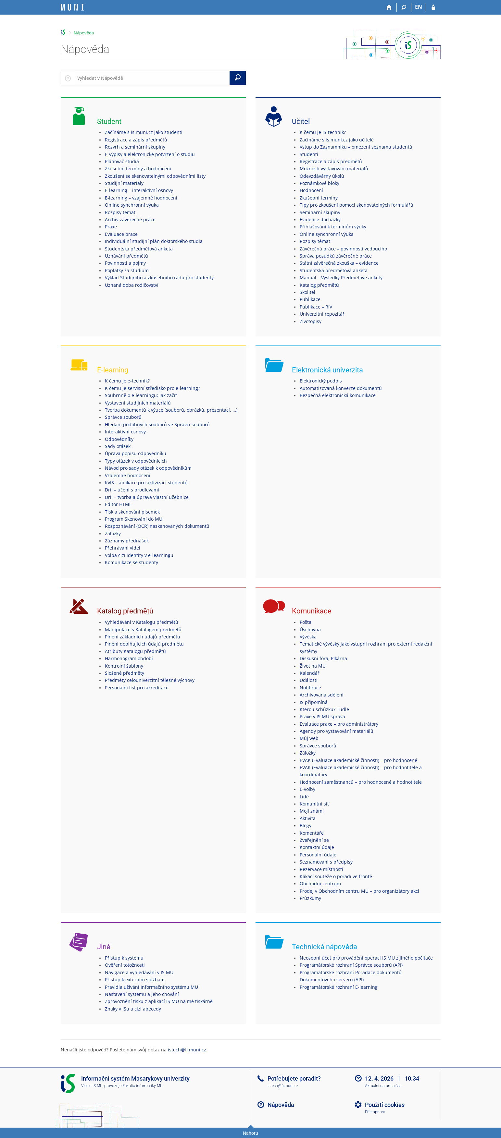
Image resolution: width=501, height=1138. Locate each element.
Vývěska (308, 637)
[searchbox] (152, 78)
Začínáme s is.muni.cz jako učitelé (337, 140)
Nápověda (84, 33)
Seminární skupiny (320, 212)
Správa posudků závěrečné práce (336, 256)
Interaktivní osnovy (125, 432)
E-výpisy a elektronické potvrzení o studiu (150, 154)
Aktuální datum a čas (383, 1086)
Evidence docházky (320, 219)
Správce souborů (123, 417)
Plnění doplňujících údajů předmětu (144, 644)
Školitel (307, 292)
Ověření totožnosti (125, 965)
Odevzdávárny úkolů (322, 176)
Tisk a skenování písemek (132, 512)
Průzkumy (310, 898)
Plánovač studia (122, 161)
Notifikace (310, 687)
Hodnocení (311, 190)
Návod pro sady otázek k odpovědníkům (148, 468)
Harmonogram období (129, 658)
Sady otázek (118, 446)
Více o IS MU (92, 1086)
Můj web (309, 738)
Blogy (305, 825)
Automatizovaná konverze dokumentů (341, 388)
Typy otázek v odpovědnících (136, 461)
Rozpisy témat (120, 212)
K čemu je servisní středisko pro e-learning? (152, 388)
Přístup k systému (124, 958)
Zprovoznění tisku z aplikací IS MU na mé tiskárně (159, 1001)
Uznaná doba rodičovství (131, 285)
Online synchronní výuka (132, 205)
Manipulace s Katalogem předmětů (143, 629)
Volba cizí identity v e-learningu (139, 555)
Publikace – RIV (316, 307)
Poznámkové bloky (319, 183)
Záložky (113, 533)
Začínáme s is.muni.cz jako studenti (143, 132)
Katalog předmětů (319, 285)
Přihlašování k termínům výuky (333, 227)
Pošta (305, 622)
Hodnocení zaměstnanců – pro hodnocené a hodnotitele (361, 782)
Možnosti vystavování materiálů (334, 168)
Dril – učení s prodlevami (132, 490)
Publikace (310, 299)
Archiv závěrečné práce (130, 219)
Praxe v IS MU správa (322, 716)
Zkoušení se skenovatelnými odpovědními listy (155, 176)
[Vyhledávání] (404, 7)
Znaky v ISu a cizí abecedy (133, 1009)
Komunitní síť (314, 804)
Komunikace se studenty (131, 562)
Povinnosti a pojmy (125, 263)
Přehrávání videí (122, 548)
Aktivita (308, 818)
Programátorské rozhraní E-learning (339, 987)
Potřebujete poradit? (294, 1078)
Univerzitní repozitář (322, 314)
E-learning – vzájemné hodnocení (141, 198)
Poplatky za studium (127, 270)
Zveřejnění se (314, 840)
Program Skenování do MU (133, 519)
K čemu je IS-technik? (323, 132)
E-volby (307, 789)
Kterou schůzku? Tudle (324, 709)
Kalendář (309, 673)
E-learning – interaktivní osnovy (139, 190)
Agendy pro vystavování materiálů (336, 731)
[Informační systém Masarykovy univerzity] (72, 7)
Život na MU (313, 666)
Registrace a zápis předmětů (136, 140)
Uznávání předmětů (126, 256)
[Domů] (389, 7)
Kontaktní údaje (317, 847)
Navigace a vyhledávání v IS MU (139, 972)
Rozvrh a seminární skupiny (135, 147)
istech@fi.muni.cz (187, 1050)
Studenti (309, 154)
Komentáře (312, 833)
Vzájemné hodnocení (127, 475)
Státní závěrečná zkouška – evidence (339, 263)
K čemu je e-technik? (127, 381)
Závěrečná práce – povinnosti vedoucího (343, 249)
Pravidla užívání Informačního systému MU (151, 987)
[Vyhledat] (238, 78)
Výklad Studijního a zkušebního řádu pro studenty (159, 277)
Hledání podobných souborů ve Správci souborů (157, 424)
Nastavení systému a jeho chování (142, 994)
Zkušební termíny (319, 198)
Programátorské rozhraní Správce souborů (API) (351, 965)
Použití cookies (385, 1104)
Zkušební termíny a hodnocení (138, 168)
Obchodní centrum (320, 883)
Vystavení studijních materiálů (138, 403)
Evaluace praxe (121, 234)
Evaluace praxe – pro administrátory (339, 724)
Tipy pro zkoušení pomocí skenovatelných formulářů (356, 205)
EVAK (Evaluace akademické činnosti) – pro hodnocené (358, 760)
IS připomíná (314, 702)
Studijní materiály (124, 183)
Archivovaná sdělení (322, 695)
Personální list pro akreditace (137, 687)
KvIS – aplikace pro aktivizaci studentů (146, 482)
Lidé (304, 796)
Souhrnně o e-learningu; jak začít (141, 395)
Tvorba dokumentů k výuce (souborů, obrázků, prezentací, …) (171, 410)
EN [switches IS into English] (418, 6)
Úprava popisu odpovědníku (135, 453)
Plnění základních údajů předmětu (142, 637)
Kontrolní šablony (124, 666)
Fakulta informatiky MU (142, 1086)
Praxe (111, 227)
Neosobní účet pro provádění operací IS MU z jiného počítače (366, 958)
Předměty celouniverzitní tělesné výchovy (149, 680)
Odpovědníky (119, 439)
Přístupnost (375, 1112)
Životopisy (310, 321)
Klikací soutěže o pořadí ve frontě (336, 876)
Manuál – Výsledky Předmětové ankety (341, 277)
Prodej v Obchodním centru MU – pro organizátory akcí (359, 891)
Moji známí (312, 811)
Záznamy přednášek (127, 541)
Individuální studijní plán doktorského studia (154, 241)
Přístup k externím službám (135, 979)
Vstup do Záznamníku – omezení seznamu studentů (356, 147)
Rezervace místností (321, 869)
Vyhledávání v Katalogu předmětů (141, 622)
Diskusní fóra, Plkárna (323, 658)
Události (309, 680)
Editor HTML (118, 504)
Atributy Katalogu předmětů (135, 651)
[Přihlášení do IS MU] (433, 7)
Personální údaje (318, 855)
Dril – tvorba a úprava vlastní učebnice (147, 497)
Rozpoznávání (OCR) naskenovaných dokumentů (157, 526)
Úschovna (310, 629)
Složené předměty (124, 673)
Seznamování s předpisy (326, 862)
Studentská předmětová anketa (139, 249)
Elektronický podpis (321, 381)
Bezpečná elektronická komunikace (338, 395)
